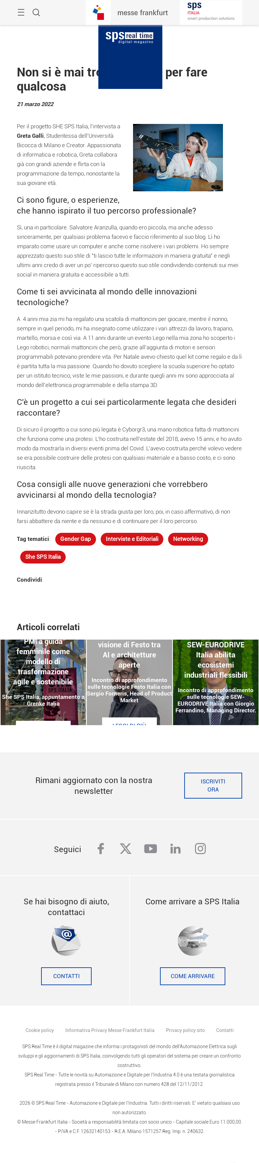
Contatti (66, 976)
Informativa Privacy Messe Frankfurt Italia (110, 1030)
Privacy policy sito (185, 1030)
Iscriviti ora (213, 785)
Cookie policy (40, 1030)
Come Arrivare (193, 976)
